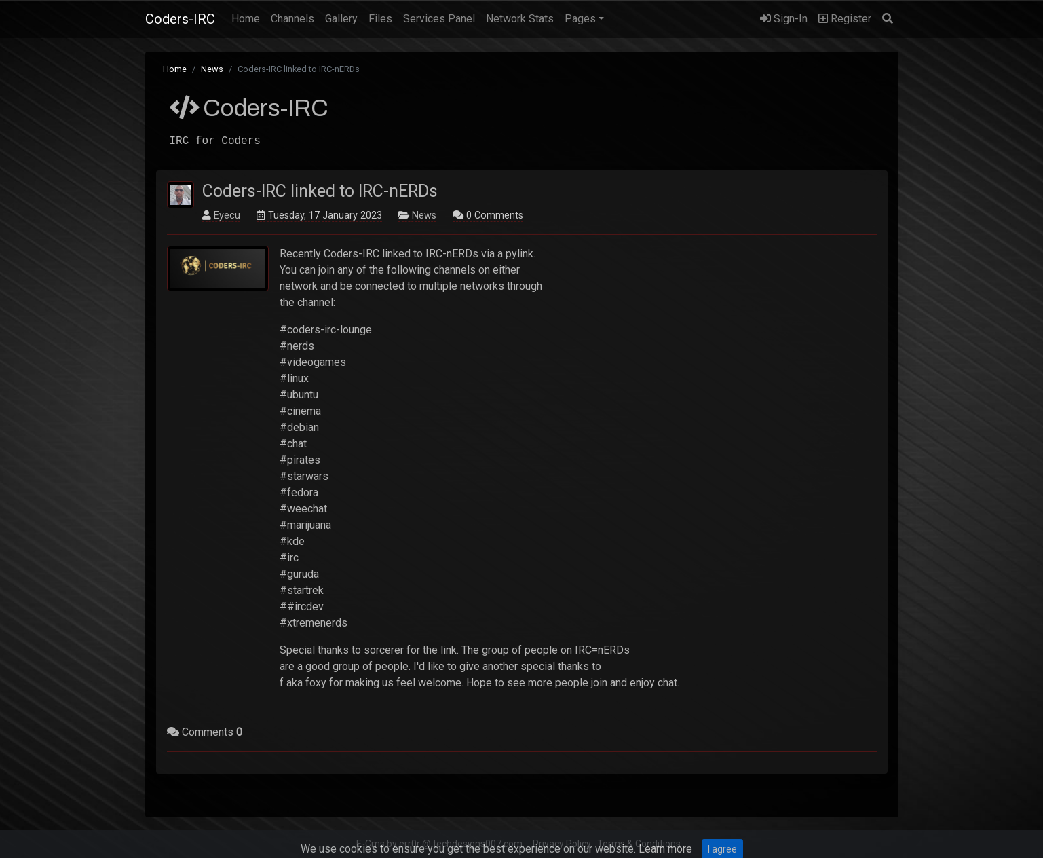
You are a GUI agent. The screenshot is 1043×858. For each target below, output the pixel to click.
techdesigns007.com (478, 843)
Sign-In (784, 18)
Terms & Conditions (639, 843)
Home (248, 17)
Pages (580, 18)
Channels (292, 18)
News (212, 69)
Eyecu (227, 215)
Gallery (341, 18)
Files (380, 18)
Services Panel (439, 18)
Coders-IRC (180, 19)
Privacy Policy (562, 843)
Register (844, 18)
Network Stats (520, 18)
